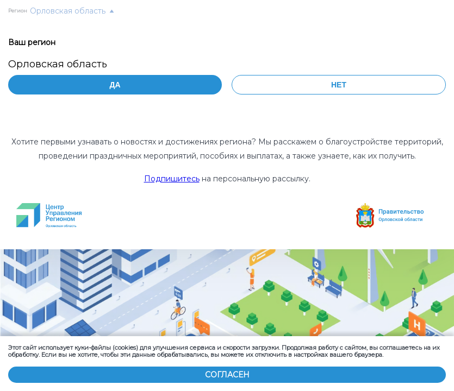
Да (114, 84)
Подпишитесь (172, 179)
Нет (338, 84)
